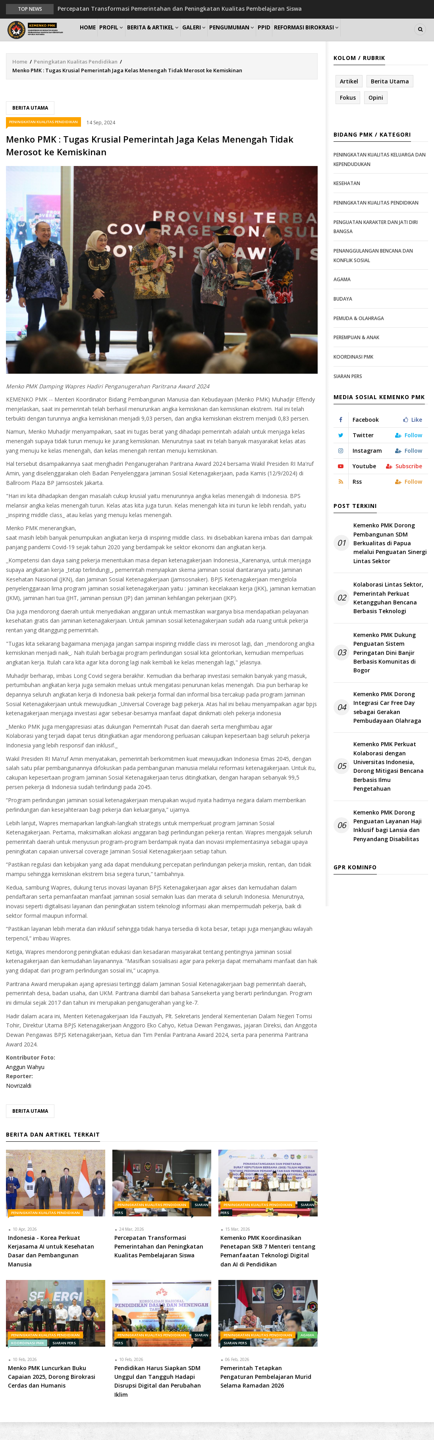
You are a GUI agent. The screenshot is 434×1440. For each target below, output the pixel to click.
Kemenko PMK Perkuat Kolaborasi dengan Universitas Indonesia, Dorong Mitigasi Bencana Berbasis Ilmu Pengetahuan (388, 784)
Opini (375, 115)
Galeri (216, 38)
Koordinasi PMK (27, 1360)
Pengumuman (259, 38)
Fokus (348, 115)
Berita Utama (30, 125)
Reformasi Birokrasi (345, 38)
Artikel (349, 98)
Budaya (343, 316)
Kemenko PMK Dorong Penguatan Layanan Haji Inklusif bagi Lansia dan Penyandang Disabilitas (387, 843)
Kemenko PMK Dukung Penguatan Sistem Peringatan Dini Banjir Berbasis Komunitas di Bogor (384, 670)
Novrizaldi (18, 1103)
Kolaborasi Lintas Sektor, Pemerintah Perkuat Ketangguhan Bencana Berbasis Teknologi (388, 615)
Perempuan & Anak (356, 355)
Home (91, 38)
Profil (122, 38)
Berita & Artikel (169, 38)
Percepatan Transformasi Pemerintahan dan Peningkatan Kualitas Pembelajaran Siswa (180, 8)
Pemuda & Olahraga (359, 335)
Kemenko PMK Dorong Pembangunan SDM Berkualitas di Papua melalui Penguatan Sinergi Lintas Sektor (390, 561)
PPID (298, 38)
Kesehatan (347, 201)
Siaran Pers (64, 1360)
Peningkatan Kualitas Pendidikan (76, 79)
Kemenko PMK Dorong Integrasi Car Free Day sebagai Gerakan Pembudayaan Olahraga (387, 725)
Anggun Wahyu (25, 1084)
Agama (307, 1352)
